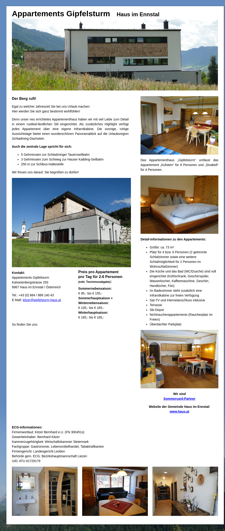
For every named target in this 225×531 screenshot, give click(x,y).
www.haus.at (179, 411)
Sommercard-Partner (179, 398)
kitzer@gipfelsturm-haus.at (42, 300)
